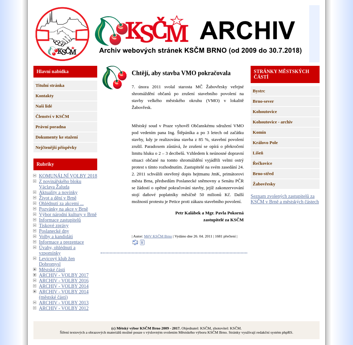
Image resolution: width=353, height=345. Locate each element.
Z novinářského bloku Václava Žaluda (60, 184)
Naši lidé (44, 106)
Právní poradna (51, 126)
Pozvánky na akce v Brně (63, 209)
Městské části (52, 269)
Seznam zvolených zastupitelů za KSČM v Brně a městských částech (285, 199)
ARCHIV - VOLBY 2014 (64, 286)
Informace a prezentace (61, 242)
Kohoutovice (265, 111)
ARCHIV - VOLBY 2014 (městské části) (64, 294)
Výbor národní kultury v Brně (68, 214)
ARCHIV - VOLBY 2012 (64, 308)
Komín (259, 132)
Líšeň (258, 152)
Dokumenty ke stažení (57, 137)
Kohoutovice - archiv (273, 121)
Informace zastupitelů (60, 220)
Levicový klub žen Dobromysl (57, 261)
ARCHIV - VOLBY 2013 (64, 302)
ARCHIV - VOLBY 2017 (64, 275)
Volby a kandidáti (56, 236)
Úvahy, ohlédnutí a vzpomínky (57, 250)
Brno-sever (263, 101)
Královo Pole (265, 142)
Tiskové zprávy (54, 225)
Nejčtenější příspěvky (56, 147)
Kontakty (45, 95)
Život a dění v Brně (58, 198)
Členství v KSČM (52, 116)
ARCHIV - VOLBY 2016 (64, 280)
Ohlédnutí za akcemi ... (61, 203)
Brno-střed (263, 173)
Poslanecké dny (54, 231)
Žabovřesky (264, 183)
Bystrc (259, 90)
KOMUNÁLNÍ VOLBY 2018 (68, 176)
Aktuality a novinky (58, 192)
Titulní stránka (50, 85)
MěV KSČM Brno (158, 236)
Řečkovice (262, 163)
